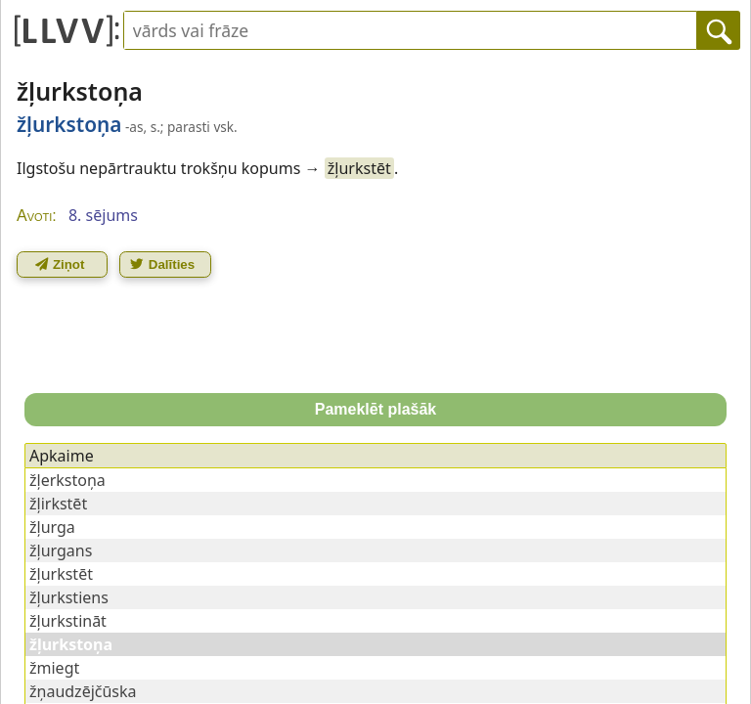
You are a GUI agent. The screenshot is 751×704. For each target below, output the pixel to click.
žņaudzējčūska (83, 691)
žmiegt (54, 668)
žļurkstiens (69, 597)
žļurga (52, 527)
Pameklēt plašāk (376, 409)
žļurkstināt (68, 621)
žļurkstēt (359, 168)
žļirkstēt (58, 503)
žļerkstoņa (67, 480)
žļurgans (60, 550)
